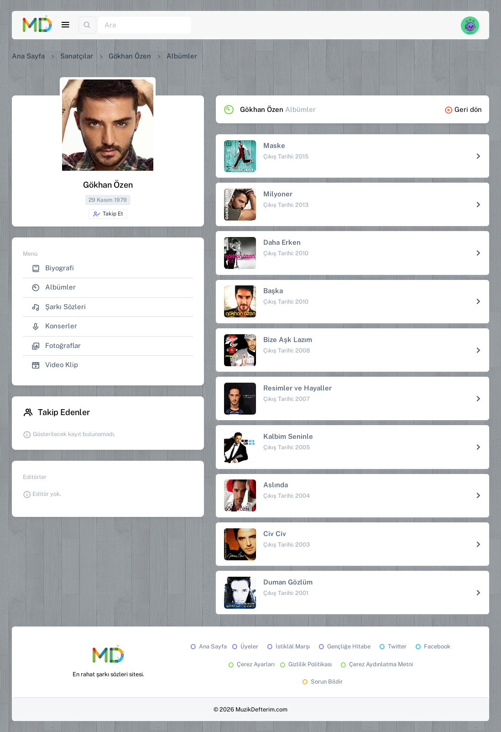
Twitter (392, 646)
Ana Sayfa (28, 56)
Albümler (53, 287)
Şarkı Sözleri (58, 307)
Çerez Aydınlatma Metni (376, 664)
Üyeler (244, 646)
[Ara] (144, 25)
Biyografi (52, 268)
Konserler (54, 326)
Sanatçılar (76, 56)
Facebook (432, 646)
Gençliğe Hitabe (344, 646)
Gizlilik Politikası (305, 664)
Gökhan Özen (130, 56)
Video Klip (54, 365)
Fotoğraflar (56, 346)
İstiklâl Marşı (288, 646)
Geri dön (463, 109)
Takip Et (108, 214)
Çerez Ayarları (251, 664)
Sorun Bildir (322, 681)
